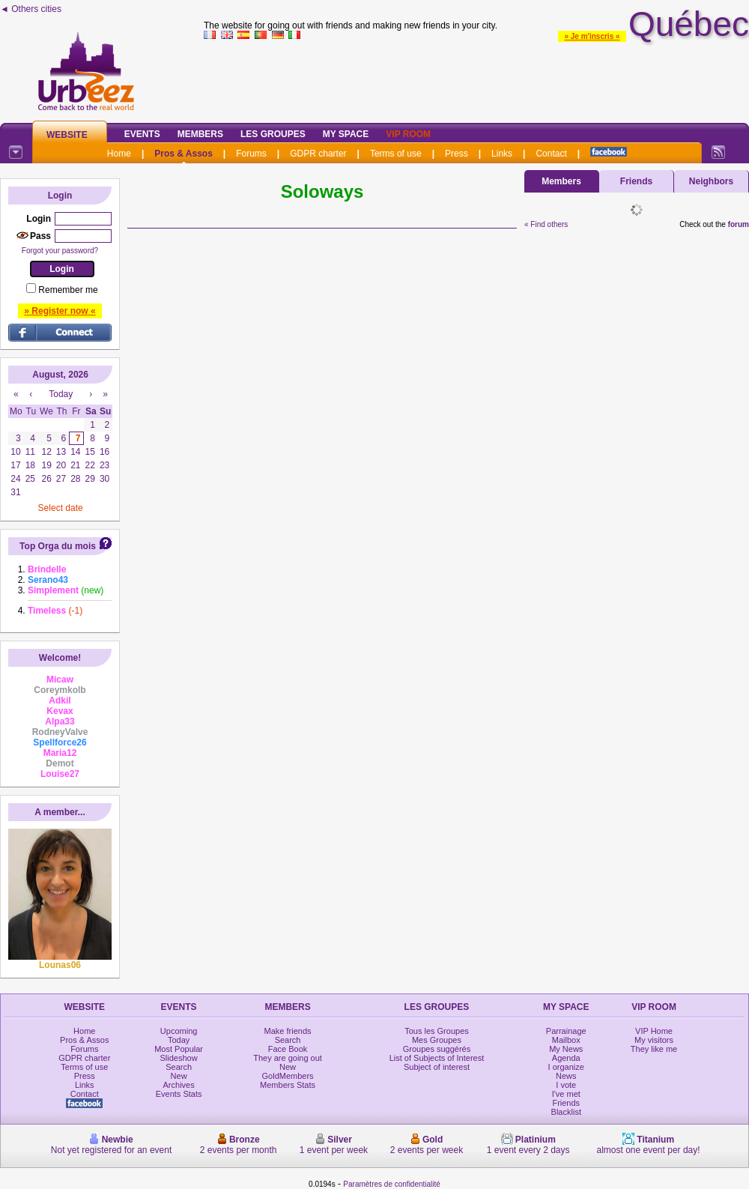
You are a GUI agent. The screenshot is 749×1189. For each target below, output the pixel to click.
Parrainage (566, 1030)
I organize (566, 1066)
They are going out (287, 1057)
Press (456, 153)
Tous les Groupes (436, 1030)
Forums (251, 153)
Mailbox (566, 1039)
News (566, 1075)
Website (67, 135)
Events (142, 134)
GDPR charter (318, 153)
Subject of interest (437, 1066)
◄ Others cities (30, 9)
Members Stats (287, 1084)
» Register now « (59, 311)
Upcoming (179, 1030)
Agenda (566, 1057)
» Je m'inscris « (591, 36)
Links (501, 153)
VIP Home (654, 1030)
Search (179, 1066)
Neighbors (711, 181)
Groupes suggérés (437, 1048)
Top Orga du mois (57, 546)
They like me (654, 1048)
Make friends (288, 1030)
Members (200, 134)
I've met (566, 1093)
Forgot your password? (60, 250)
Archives (179, 1084)
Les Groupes (273, 134)
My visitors (653, 1039)
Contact (551, 153)
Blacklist (566, 1111)
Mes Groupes (436, 1039)
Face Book (288, 1048)
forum (738, 224)
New (179, 1075)
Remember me (67, 290)
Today (178, 1039)
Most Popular (178, 1048)
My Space (346, 134)
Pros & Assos (183, 153)
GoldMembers (288, 1075)
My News (566, 1048)
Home (119, 153)
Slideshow (179, 1057)
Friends (636, 181)
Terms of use (396, 153)
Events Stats (179, 1093)
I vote (566, 1084)
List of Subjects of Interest (437, 1057)
